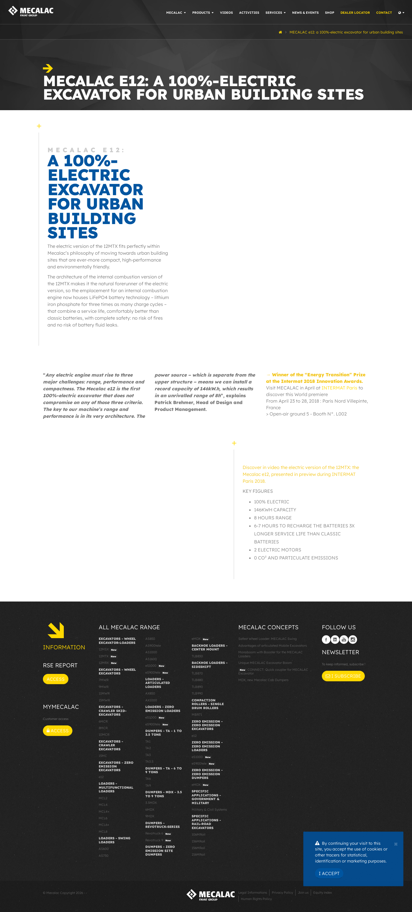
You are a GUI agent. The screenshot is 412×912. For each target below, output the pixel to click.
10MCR (104, 735)
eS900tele (157, 672)
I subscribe (343, 676)
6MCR (103, 721)
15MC (103, 756)
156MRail (198, 848)
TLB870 (197, 673)
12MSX (108, 649)
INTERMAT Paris (339, 388)
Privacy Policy (282, 893)
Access (56, 679)
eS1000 (155, 666)
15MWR (104, 700)
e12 (101, 777)
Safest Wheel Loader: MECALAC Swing (267, 639)
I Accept (329, 873)
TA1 (147, 741)
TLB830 (197, 656)
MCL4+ (104, 812)
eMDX (201, 639)
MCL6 (103, 818)
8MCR (103, 728)
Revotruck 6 (158, 833)
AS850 (150, 639)
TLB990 (197, 693)
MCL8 (103, 832)
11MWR (104, 693)
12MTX (108, 656)
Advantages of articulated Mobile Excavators (272, 646)
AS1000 (151, 652)
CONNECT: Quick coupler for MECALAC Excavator (273, 671)
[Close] (396, 843)
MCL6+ (104, 825)
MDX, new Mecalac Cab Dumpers (263, 680)
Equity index (322, 893)
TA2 (148, 748)
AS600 (104, 849)
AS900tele (153, 646)
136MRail (198, 841)
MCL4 (103, 805)
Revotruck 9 (158, 840)
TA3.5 (149, 761)
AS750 (103, 856)
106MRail (198, 834)
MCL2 (103, 798)
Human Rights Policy (256, 899)
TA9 (148, 786)
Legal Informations (252, 893)
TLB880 (197, 680)
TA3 (148, 755)
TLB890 (197, 687)
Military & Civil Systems (209, 810)
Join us (303, 893)
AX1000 (151, 700)
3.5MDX (151, 803)
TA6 (148, 779)
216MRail (198, 854)
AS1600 (151, 659)
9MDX (149, 816)
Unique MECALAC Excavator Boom (265, 663)
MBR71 (197, 715)
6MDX (149, 810)
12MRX (108, 663)
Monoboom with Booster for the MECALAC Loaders (270, 654)
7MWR (103, 680)
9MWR (103, 687)
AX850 (150, 693)
